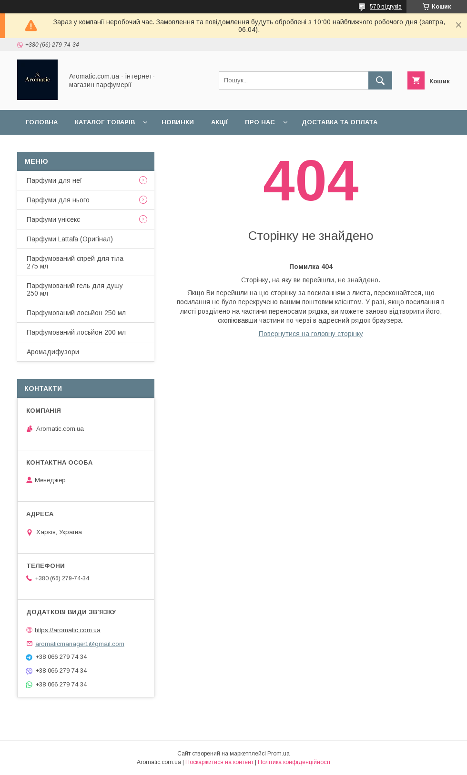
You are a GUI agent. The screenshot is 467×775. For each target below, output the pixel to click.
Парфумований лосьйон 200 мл (76, 332)
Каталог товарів (105, 122)
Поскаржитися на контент (219, 762)
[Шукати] (380, 80)
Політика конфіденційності (294, 762)
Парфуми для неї (54, 180)
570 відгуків (386, 6)
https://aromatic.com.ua (68, 630)
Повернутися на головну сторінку (311, 334)
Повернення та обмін (66, 146)
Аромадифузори (53, 352)
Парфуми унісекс (53, 219)
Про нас (260, 122)
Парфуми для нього (58, 200)
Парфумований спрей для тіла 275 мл (75, 262)
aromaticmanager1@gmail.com (79, 643)
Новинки (178, 122)
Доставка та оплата (339, 122)
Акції (219, 122)
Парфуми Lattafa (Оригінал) (70, 239)
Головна (42, 122)
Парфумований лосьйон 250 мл (76, 313)
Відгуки (137, 146)
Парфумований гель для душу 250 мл (75, 289)
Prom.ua (278, 753)
